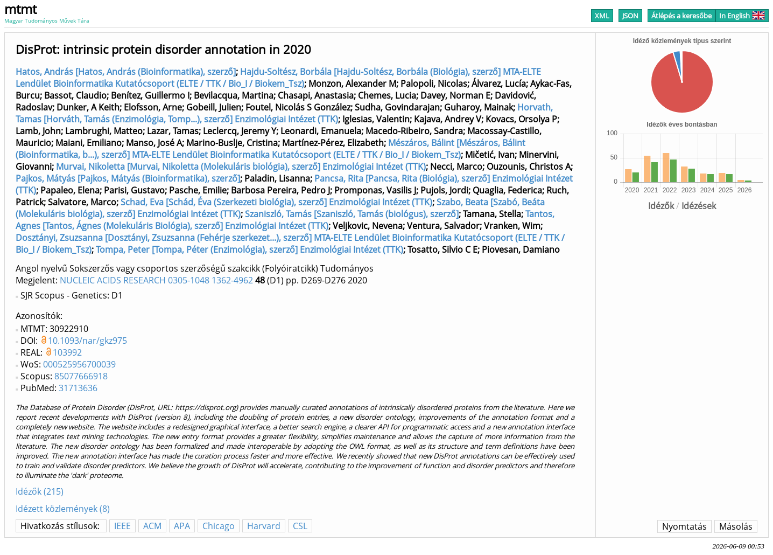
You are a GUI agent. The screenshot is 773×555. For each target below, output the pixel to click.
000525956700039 (79, 364)
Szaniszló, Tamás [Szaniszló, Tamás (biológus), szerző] (352, 214)
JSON (630, 15)
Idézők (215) (40, 491)
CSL (300, 526)
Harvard (263, 526)
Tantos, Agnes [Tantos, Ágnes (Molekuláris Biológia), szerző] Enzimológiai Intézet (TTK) (285, 220)
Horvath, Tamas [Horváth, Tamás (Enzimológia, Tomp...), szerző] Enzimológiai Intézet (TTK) (284, 113)
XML (602, 15)
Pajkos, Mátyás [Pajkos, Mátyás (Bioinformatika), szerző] (128, 178)
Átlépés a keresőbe (681, 15)
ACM (152, 526)
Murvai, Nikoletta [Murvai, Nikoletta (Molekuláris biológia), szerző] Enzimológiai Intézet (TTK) (241, 166)
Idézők (661, 206)
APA (182, 526)
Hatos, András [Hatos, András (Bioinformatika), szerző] (126, 72)
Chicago (218, 526)
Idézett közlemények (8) (63, 509)
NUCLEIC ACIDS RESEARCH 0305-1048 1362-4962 (156, 280)
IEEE (122, 526)
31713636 (78, 388)
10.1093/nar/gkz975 (87, 340)
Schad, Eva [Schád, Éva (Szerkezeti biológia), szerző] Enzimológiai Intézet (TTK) (276, 202)
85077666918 (81, 376)
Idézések (698, 206)
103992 (67, 352)
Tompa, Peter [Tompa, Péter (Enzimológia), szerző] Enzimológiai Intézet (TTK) (249, 249)
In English (742, 15)
